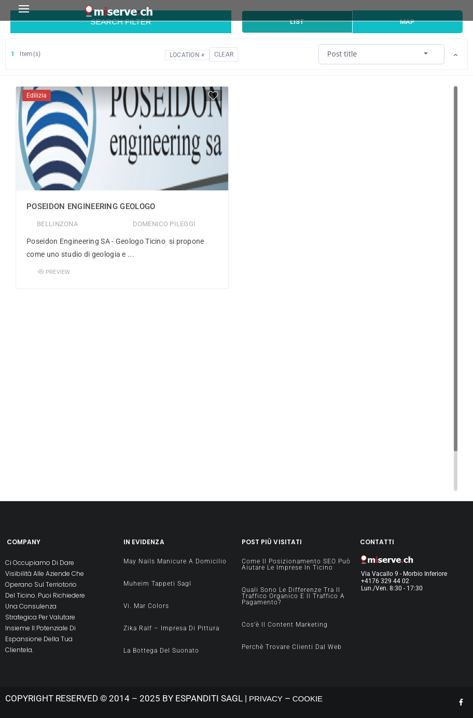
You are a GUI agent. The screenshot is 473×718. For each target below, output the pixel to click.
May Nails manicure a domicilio (175, 561)
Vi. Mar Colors (146, 606)
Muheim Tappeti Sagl (157, 584)
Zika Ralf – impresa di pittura (171, 628)
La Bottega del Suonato (161, 650)
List (297, 21)
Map (407, 21)
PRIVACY (266, 698)
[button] (49, 10)
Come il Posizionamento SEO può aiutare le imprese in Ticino (296, 564)
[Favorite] (213, 95)
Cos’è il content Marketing (285, 625)
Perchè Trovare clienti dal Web (292, 647)
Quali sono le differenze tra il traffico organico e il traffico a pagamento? (293, 596)
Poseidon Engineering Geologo (90, 206)
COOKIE (308, 698)
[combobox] (381, 54)
